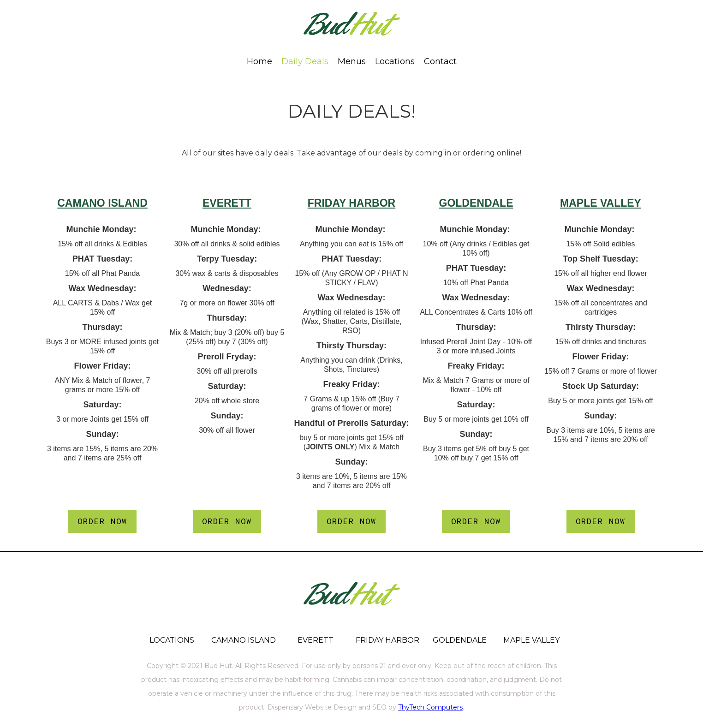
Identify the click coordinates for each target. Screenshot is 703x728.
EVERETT (227, 203)
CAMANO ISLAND (102, 203)
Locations (395, 61)
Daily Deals (304, 61)
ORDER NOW (102, 521)
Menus (352, 61)
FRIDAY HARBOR (351, 203)
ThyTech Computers (430, 707)
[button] (352, 61)
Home (259, 61)
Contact (440, 61)
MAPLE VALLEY (600, 203)
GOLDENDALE (476, 203)
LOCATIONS (171, 640)
